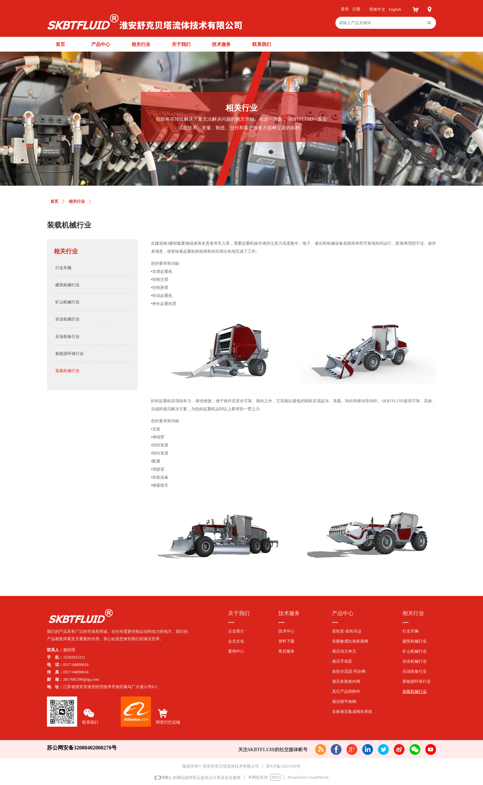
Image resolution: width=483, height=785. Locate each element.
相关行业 (77, 201)
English (395, 9)
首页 (54, 201)
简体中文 (377, 9)
